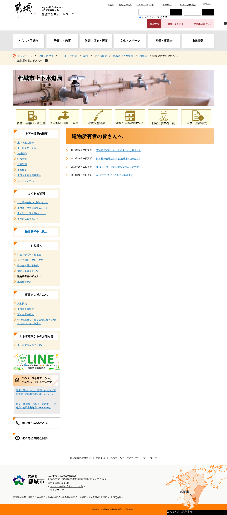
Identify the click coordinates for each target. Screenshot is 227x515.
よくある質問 (36, 193)
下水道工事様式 (25, 314)
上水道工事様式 (25, 309)
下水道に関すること (28, 218)
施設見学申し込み (36, 231)
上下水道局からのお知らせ (36, 336)
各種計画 (22, 164)
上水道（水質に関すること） (32, 207)
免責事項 (100, 458)
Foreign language (145, 4)
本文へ (111, 4)
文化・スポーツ (130, 40)
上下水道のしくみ (26, 148)
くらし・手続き (28, 40)
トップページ (24, 56)
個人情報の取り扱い (80, 458)
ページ (155, 17)
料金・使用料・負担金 (29, 254)
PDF (165, 17)
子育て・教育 (62, 40)
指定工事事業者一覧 (28, 271)
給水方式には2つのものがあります (114, 175)
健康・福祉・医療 (96, 40)
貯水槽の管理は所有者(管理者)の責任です (118, 158)
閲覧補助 (207, 4)
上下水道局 (100, 56)
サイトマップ (150, 458)
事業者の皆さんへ (36, 294)
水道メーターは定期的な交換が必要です (117, 167)
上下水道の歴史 (25, 142)
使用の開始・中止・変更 (30, 260)
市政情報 (198, 40)
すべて (145, 17)
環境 (85, 56)
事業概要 (22, 169)
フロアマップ (57, 490)
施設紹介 (22, 153)
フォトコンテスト (26, 180)
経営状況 (22, 159)
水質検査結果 (24, 281)
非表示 (225, 23)
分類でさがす (46, 56)
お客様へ (144, 56)
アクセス (102, 479)
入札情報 (22, 303)
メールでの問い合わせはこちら (66, 486)
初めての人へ (125, 4)
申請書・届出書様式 (28, 265)
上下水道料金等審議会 (29, 175)
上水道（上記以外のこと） (31, 213)
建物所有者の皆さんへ (30, 60)
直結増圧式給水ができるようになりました (118, 150)
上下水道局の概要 (36, 133)
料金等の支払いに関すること (32, 202)
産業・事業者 (163, 40)
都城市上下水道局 (123, 56)
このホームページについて (124, 458)
